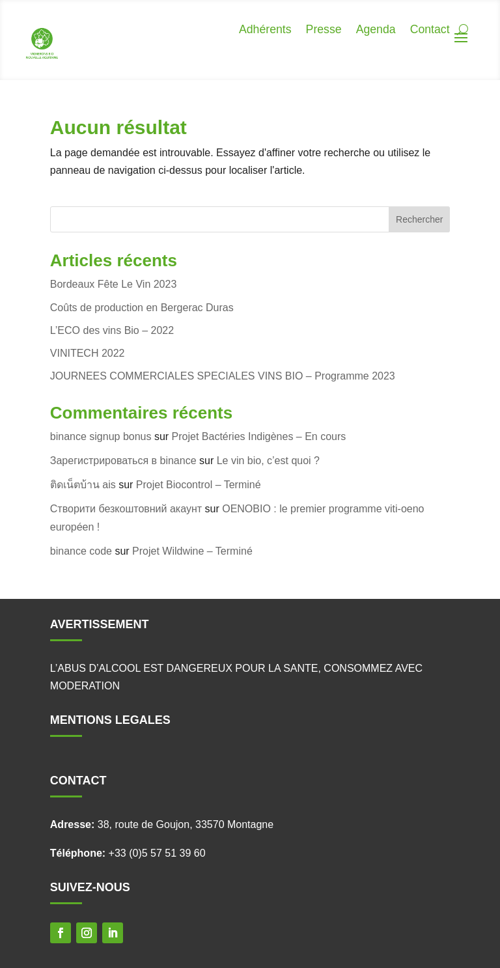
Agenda (374, 30)
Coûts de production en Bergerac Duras (142, 307)
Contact (430, 30)
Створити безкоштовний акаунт (126, 508)
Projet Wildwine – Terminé (192, 551)
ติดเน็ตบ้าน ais (83, 484)
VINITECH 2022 (87, 353)
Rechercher (419, 219)
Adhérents (262, 30)
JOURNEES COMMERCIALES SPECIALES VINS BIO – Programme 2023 (222, 375)
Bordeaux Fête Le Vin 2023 (113, 284)
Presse (321, 30)
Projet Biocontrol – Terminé (198, 484)
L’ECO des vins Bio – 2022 (112, 330)
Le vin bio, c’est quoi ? (268, 460)
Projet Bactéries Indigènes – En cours (259, 436)
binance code (81, 551)
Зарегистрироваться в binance (123, 460)
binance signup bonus (101, 436)
